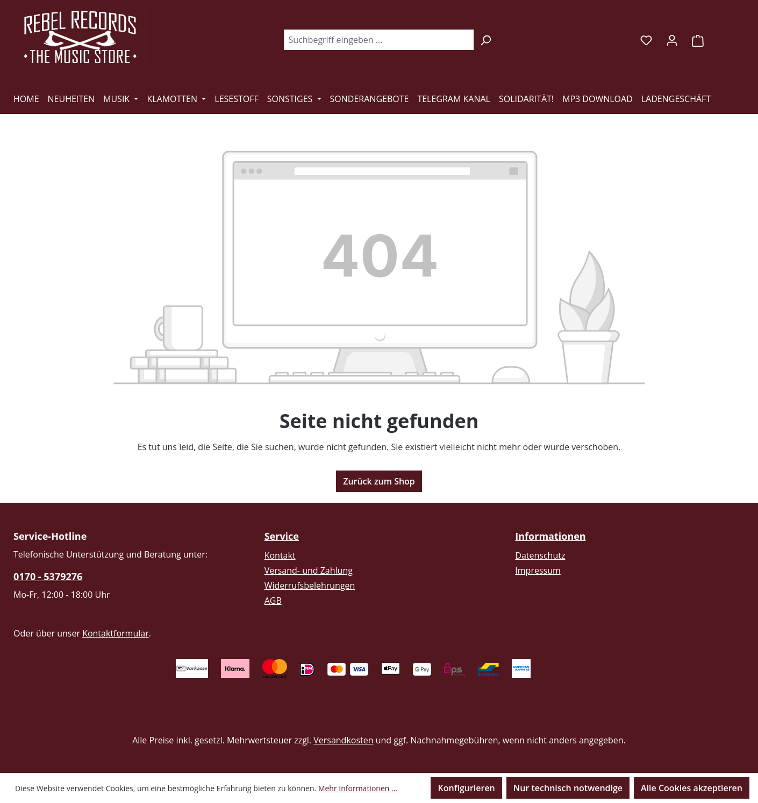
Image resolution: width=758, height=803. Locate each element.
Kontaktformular (115, 633)
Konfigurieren (466, 788)
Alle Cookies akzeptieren (691, 788)
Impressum (537, 570)
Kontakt (280, 555)
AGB (273, 600)
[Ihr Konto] (672, 39)
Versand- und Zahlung (308, 570)
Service (281, 536)
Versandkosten (343, 740)
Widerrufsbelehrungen (309, 585)
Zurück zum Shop (379, 481)
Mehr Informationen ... (357, 788)
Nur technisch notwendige (568, 788)
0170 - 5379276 (47, 576)
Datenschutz (540, 555)
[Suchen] (485, 39)
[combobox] (378, 39)
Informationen (550, 536)
